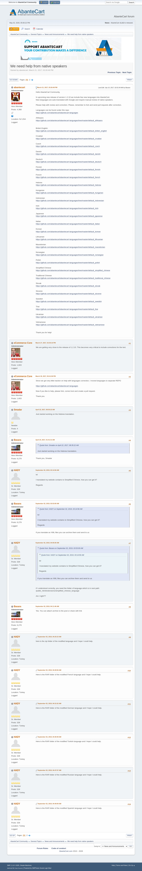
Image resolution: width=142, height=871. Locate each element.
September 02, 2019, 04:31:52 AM (49, 703)
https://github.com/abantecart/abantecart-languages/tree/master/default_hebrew (68, 185)
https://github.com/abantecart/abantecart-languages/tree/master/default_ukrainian (69, 317)
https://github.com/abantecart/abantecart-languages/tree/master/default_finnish (68, 169)
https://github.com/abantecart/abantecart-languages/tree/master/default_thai (67, 309)
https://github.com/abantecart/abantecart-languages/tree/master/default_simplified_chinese (73, 270)
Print (129, 80)
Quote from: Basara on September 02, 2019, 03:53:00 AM (61, 548)
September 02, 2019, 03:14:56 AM (47, 470)
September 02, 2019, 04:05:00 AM (47, 543)
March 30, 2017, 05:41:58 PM (46, 376)
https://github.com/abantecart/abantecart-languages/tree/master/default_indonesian (70, 201)
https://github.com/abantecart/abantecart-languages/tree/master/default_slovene (68, 294)
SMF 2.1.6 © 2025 (13, 865)
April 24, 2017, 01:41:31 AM (45, 440)
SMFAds (9, 868)
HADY (17, 470)
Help (113, 865)
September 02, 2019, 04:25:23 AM (49, 637)
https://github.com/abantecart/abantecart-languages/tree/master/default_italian (68, 224)
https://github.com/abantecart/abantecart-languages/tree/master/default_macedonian (70, 247)
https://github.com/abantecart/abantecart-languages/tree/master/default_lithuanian (69, 239)
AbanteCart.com (65, 851)
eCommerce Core (23, 343)
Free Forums (18, 868)
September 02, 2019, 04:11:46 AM (47, 606)
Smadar (18, 409)
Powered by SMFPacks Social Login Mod (37, 868)
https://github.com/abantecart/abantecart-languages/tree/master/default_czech (68, 146)
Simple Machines (26, 865)
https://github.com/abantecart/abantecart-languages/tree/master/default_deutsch (68, 162)
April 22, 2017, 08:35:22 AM (45, 409)
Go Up (12, 835)
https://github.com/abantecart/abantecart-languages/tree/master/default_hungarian (69, 193)
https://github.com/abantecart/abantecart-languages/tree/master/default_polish (68, 263)
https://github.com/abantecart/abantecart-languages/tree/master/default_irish (67, 208)
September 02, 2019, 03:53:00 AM (47, 503)
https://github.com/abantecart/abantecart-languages (57, 113)
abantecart (19, 87)
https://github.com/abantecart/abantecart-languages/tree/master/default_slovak (68, 286)
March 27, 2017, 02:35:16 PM (46, 343)
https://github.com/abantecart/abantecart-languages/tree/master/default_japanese (69, 216)
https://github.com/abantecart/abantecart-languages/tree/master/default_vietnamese (70, 325)
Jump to (97, 846)
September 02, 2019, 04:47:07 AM (49, 770)
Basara (17, 440)
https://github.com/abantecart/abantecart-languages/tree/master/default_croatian (69, 139)
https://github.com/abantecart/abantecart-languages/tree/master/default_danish (68, 154)
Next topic (127, 72)
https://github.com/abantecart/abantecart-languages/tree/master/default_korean (68, 232)
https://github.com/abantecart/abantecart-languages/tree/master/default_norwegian (69, 255)
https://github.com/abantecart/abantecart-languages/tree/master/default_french (68, 177)
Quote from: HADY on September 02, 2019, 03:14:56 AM (61, 509)
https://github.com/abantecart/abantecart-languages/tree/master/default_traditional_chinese (73, 278)
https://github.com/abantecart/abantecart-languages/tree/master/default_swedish (69, 301)
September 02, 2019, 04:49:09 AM (49, 803)
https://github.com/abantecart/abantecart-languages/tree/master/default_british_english (71, 131)
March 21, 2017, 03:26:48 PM (47, 87)
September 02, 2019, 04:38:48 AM (49, 737)
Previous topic (114, 72)
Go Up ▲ (132, 865)
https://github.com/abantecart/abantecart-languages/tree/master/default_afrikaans (69, 120)
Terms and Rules (121, 865)
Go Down (13, 80)
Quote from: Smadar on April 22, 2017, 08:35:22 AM (59, 445)
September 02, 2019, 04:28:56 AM (49, 670)
